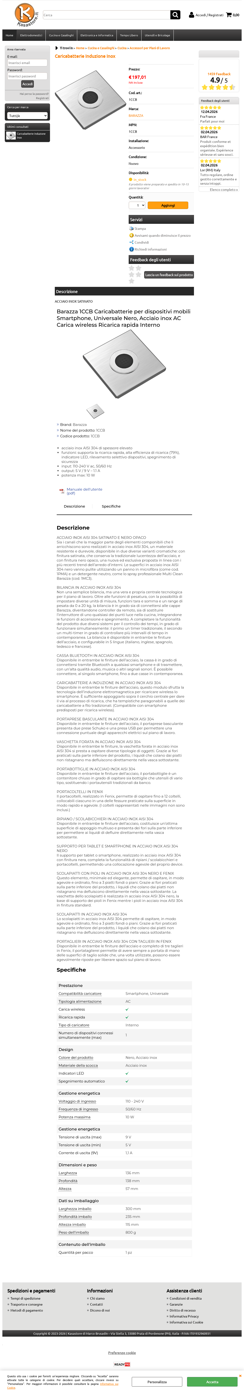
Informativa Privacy (184, 1316)
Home (9, 35)
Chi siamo (97, 1298)
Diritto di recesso (183, 1310)
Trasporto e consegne (26, 1304)
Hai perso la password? (34, 94)
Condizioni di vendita (186, 1298)
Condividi (142, 242)
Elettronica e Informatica (97, 35)
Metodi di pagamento (26, 1310)
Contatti (96, 1304)
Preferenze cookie (122, 1352)
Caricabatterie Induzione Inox (26, 135)
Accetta (212, 1382)
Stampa (140, 228)
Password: (14, 70)
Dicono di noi (100, 1310)
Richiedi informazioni (151, 249)
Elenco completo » (224, 189)
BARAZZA (136, 115)
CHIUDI (240, 1375)
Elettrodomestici (31, 35)
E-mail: (12, 56)
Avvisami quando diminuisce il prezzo (163, 235)
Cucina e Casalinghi (61, 35)
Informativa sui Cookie (186, 1322)
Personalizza (157, 1382)
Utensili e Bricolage (157, 35)
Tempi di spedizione (25, 1298)
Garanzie (176, 1304)
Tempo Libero (129, 35)
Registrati (42, 98)
